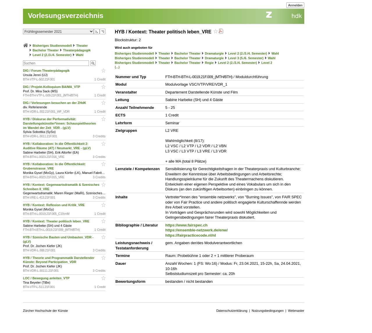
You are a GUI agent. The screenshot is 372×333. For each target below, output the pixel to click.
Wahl (79, 55)
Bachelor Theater (46, 50)
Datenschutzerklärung (231, 310)
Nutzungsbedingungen (268, 310)
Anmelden (295, 5)
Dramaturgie (214, 53)
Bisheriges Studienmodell (52, 45)
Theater (82, 45)
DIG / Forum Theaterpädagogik (47, 70)
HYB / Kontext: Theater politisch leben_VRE (56, 221)
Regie (209, 62)
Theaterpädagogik (77, 50)
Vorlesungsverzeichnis (65, 15)
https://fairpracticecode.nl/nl (190, 235)
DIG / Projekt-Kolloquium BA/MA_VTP (52, 87)
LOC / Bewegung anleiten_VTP (46, 278)
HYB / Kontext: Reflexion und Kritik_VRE (54, 205)
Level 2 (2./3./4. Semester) (52, 55)
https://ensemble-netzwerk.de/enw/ (196, 230)
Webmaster (296, 310)
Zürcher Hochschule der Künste (45, 310)
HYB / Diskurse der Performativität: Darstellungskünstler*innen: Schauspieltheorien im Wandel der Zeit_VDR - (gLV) (59, 123)
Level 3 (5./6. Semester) (246, 58)
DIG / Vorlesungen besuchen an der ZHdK (55, 103)
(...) (117, 67)
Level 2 (266, 62)
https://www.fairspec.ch (186, 225)
